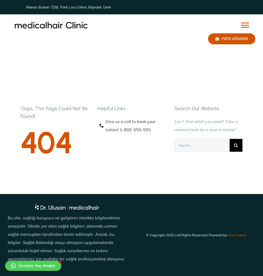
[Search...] (202, 145)
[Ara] (236, 145)
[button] (33, 266)
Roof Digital (237, 235)
